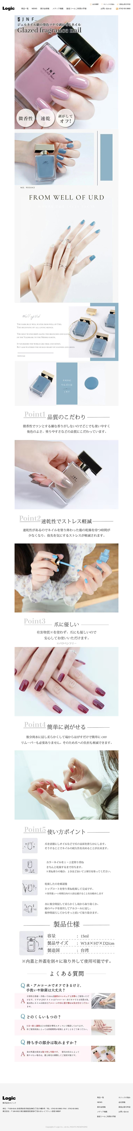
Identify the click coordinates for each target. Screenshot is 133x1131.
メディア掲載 (57, 8)
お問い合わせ (106, 8)
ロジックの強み (109, 4)
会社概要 (95, 4)
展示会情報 (44, 8)
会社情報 (122, 1102)
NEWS (34, 8)
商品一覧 (25, 8)
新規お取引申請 (124, 4)
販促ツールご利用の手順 (76, 8)
